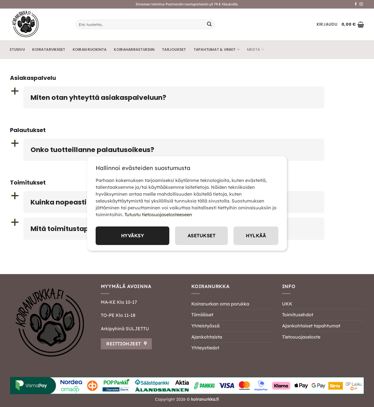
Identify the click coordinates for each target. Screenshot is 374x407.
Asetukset (201, 235)
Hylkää (256, 235)
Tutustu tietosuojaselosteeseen (158, 214)
